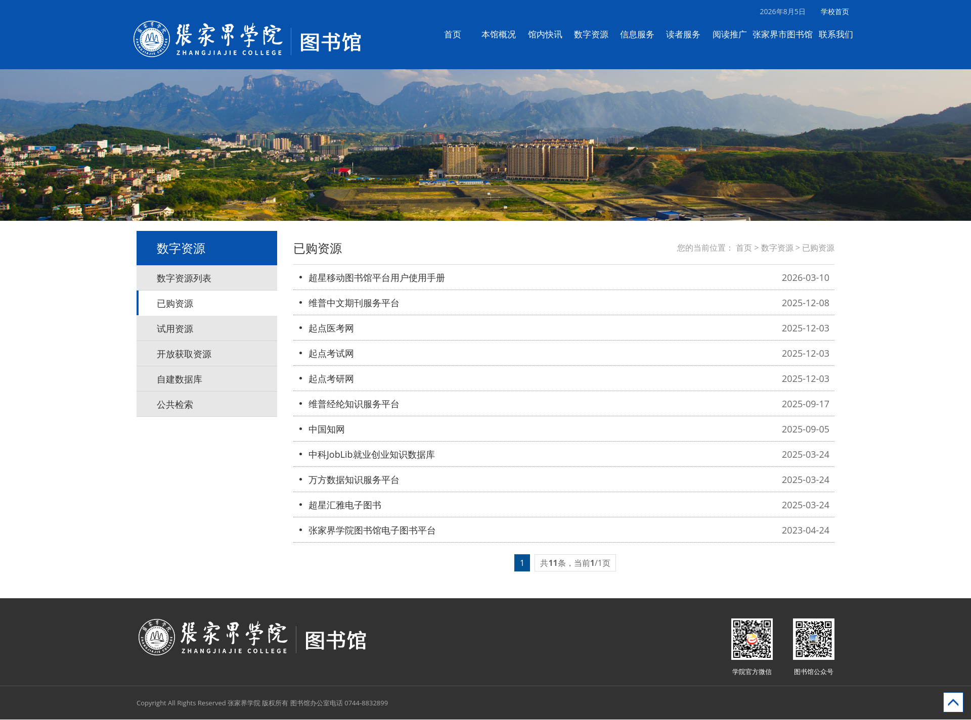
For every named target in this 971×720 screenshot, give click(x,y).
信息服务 (643, 34)
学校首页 (840, 11)
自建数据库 (179, 379)
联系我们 (841, 34)
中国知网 (326, 429)
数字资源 (596, 34)
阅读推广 (735, 34)
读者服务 (689, 34)
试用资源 (175, 329)
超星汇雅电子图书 (344, 505)
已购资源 (175, 304)
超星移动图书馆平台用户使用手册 (376, 278)
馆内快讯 (550, 34)
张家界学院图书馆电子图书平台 (372, 530)
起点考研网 (331, 379)
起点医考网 (331, 328)
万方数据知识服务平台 (354, 480)
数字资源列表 (184, 278)
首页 (458, 34)
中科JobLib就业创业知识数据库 (371, 455)
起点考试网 (331, 354)
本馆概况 (504, 34)
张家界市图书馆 (788, 34)
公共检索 (175, 405)
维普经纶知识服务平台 (354, 404)
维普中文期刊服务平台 (354, 303)
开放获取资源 (184, 354)
